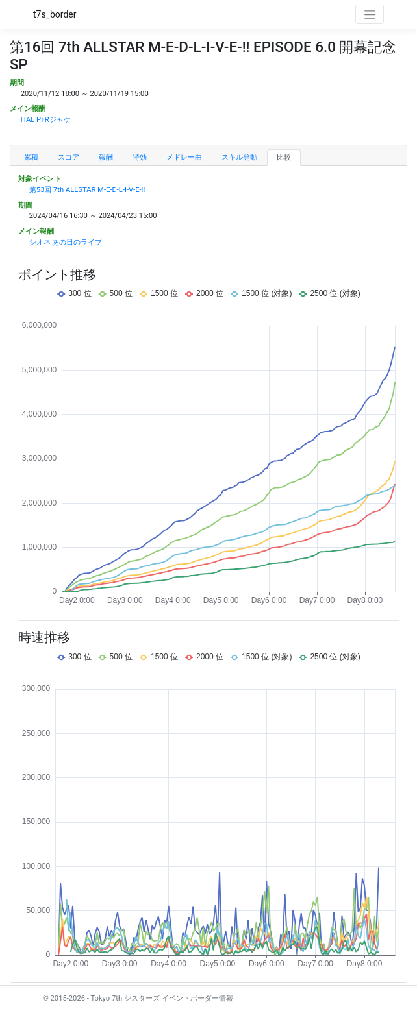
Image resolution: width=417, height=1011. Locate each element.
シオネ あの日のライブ (66, 242)
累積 (31, 157)
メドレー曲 (184, 157)
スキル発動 (239, 157)
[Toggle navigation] (369, 14)
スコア (68, 157)
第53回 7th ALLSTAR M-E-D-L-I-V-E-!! (87, 190)
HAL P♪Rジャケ (46, 120)
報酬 (106, 157)
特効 (140, 157)
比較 (284, 157)
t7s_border (55, 14)
